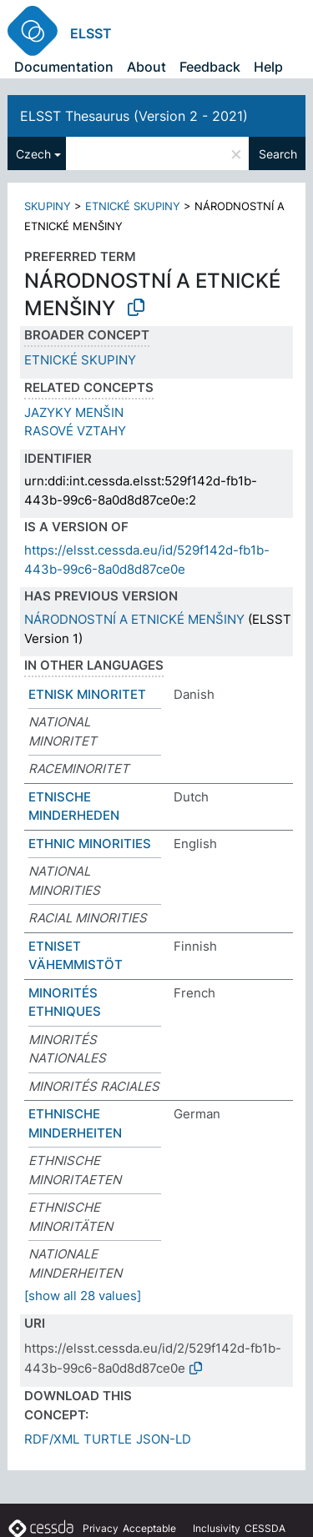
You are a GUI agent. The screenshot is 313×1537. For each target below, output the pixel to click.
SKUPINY (47, 206)
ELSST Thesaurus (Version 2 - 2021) (134, 116)
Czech (33, 154)
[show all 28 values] (82, 1295)
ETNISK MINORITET (87, 694)
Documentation (64, 66)
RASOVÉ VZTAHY (75, 431)
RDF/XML (51, 1439)
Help (268, 66)
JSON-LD (163, 1439)
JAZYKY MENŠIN (74, 412)
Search (278, 154)
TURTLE (107, 1439)
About (146, 66)
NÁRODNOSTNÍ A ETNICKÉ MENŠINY (134, 619)
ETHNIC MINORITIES (89, 843)
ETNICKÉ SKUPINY (132, 206)
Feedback (209, 66)
